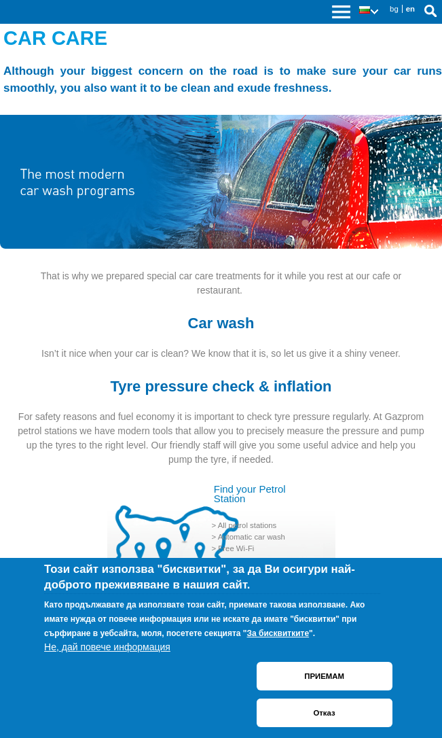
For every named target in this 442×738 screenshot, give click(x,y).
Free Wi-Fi (236, 548)
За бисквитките (278, 633)
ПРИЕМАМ (324, 676)
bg (394, 9)
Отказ (324, 713)
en (410, 9)
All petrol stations (247, 525)
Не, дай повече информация (107, 647)
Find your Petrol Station (250, 494)
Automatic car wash (251, 537)
